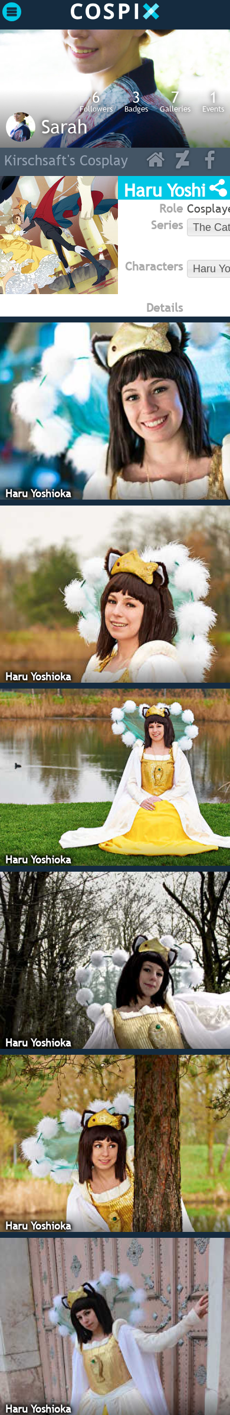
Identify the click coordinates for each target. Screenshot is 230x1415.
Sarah (64, 126)
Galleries (175, 101)
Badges (136, 101)
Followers (96, 101)
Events (213, 101)
